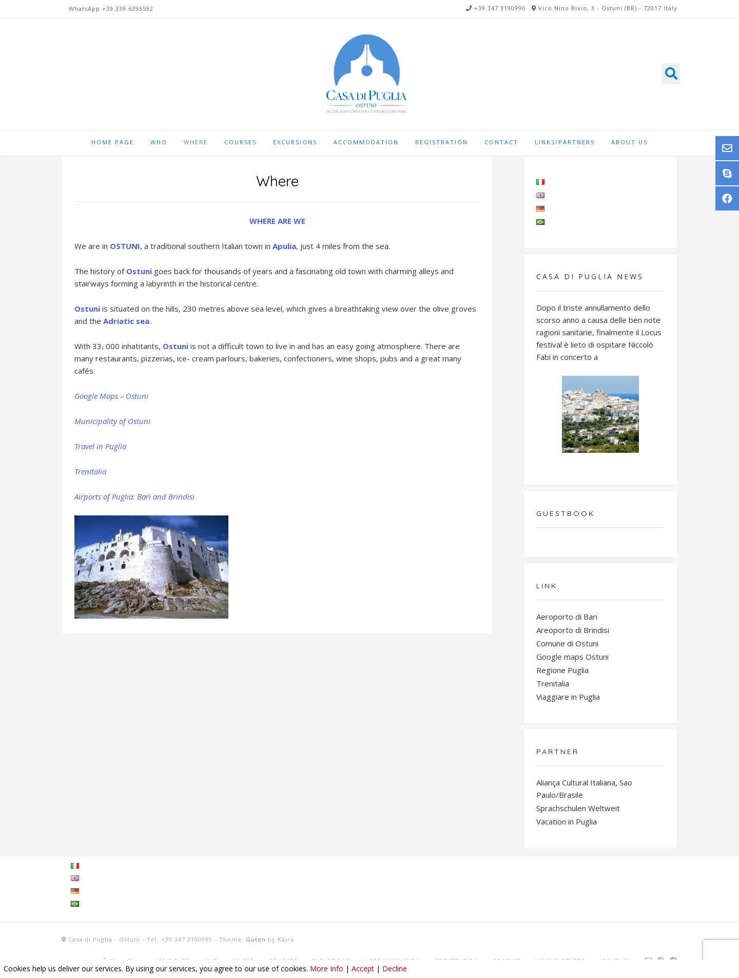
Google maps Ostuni (572, 656)
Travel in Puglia (100, 446)
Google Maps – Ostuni (111, 396)
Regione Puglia (562, 670)
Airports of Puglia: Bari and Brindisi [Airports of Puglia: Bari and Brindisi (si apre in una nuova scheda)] (134, 496)
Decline (394, 968)
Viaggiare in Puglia (568, 697)
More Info (326, 968)
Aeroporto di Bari (566, 616)
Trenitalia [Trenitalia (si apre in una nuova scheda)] (90, 471)
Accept (363, 968)
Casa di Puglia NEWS (590, 276)
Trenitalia (552, 683)
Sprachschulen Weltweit (578, 808)
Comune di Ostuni (567, 643)
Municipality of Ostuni (112, 421)
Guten (256, 939)
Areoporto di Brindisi (572, 630)
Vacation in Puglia (566, 821)
